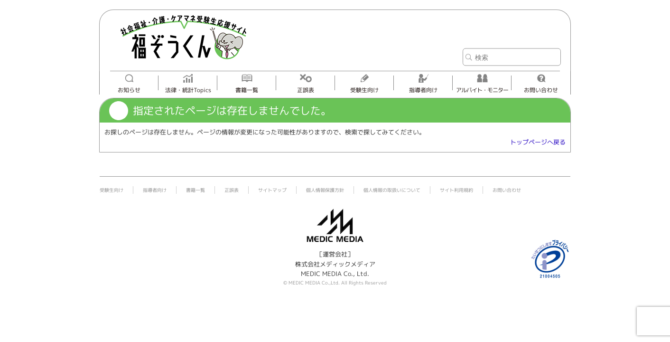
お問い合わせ (541, 90)
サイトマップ (272, 190)
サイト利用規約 (456, 190)
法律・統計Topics (188, 90)
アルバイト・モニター (482, 90)
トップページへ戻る (538, 142)
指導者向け (423, 90)
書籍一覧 (246, 90)
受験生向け (364, 90)
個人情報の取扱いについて (391, 190)
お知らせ (129, 90)
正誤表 (305, 90)
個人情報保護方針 (325, 190)
